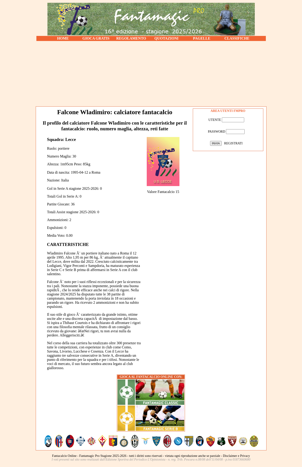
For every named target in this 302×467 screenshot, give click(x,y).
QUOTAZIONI (166, 38)
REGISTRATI (233, 143)
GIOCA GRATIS (96, 38)
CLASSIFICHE (236, 38)
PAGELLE (201, 38)
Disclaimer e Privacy (236, 456)
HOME (63, 38)
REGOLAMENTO (131, 38)
